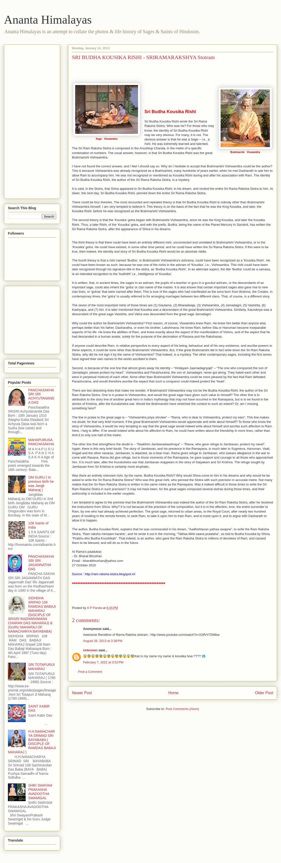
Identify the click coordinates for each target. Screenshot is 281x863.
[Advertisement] (27, 120)
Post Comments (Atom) (182, 709)
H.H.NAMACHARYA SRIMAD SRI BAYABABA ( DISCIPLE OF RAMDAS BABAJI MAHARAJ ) (32, 741)
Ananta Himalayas (48, 19)
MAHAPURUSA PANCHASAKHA (41, 442)
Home (173, 693)
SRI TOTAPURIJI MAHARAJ (41, 667)
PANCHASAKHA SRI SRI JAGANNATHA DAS (41, 562)
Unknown (90, 650)
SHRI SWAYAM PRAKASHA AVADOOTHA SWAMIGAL (40, 791)
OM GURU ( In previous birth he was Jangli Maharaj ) (41, 483)
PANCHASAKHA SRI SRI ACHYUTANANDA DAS (41, 396)
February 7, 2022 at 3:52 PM (103, 662)
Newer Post (82, 693)
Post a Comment (90, 671)
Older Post (264, 693)
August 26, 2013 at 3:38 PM (102, 641)
